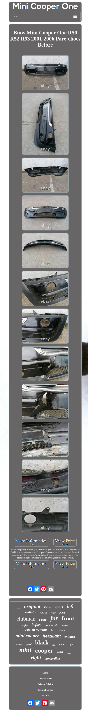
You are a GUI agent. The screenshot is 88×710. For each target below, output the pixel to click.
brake (69, 653)
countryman (36, 630)
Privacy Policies (45, 684)
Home (45, 673)
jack (18, 608)
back (62, 630)
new (47, 606)
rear (43, 619)
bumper (65, 625)
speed (28, 644)
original (32, 606)
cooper (44, 650)
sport (59, 607)
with (60, 652)
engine (25, 625)
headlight (52, 636)
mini (25, 650)
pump (62, 612)
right (36, 657)
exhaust (69, 636)
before (36, 625)
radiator (31, 612)
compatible (51, 625)
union (62, 644)
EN (43, 695)
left (70, 606)
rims (53, 612)
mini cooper (27, 635)
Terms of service (45, 690)
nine (53, 645)
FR (47, 695)
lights (72, 644)
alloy (19, 644)
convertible (52, 658)
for (54, 618)
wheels (44, 612)
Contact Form (45, 678)
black (41, 642)
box (53, 630)
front (67, 618)
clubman (25, 619)
